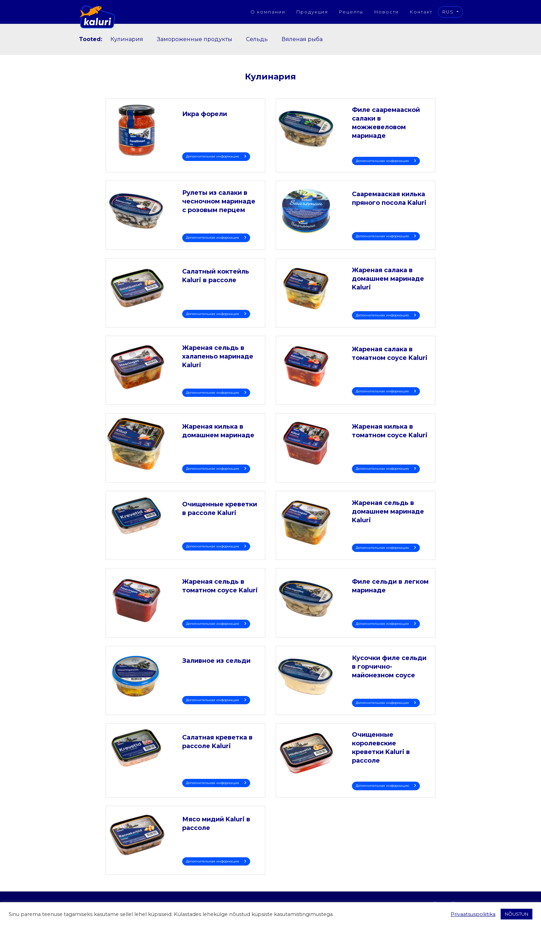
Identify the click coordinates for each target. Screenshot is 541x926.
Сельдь (257, 39)
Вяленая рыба (302, 39)
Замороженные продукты (194, 39)
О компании (267, 12)
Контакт (421, 12)
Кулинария (126, 39)
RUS (448, 12)
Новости (386, 12)
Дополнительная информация (216, 156)
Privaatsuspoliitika (473, 914)
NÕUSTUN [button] (516, 914)
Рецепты (351, 12)
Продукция (312, 12)
